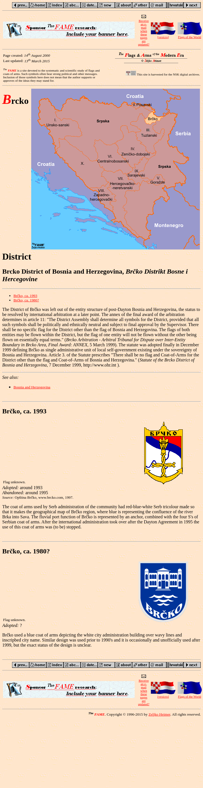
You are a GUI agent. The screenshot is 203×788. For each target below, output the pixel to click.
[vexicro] (163, 36)
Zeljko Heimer (159, 714)
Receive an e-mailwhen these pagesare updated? (143, 31)
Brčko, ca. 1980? (26, 300)
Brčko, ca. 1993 (25, 296)
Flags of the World (189, 36)
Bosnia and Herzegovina (31, 387)
